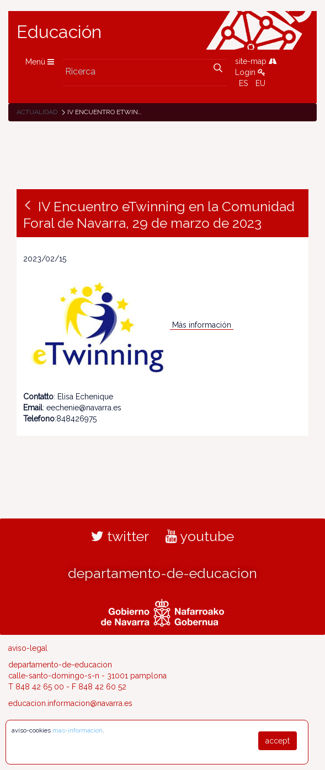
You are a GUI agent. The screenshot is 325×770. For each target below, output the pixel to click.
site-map (256, 61)
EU (260, 83)
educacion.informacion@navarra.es (70, 703)
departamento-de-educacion (162, 573)
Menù (39, 61)
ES (243, 83)
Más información (202, 324)
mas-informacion (77, 730)
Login (250, 72)
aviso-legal (27, 648)
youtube (200, 536)
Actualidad (37, 112)
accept (277, 740)
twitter (120, 536)
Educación (59, 32)
